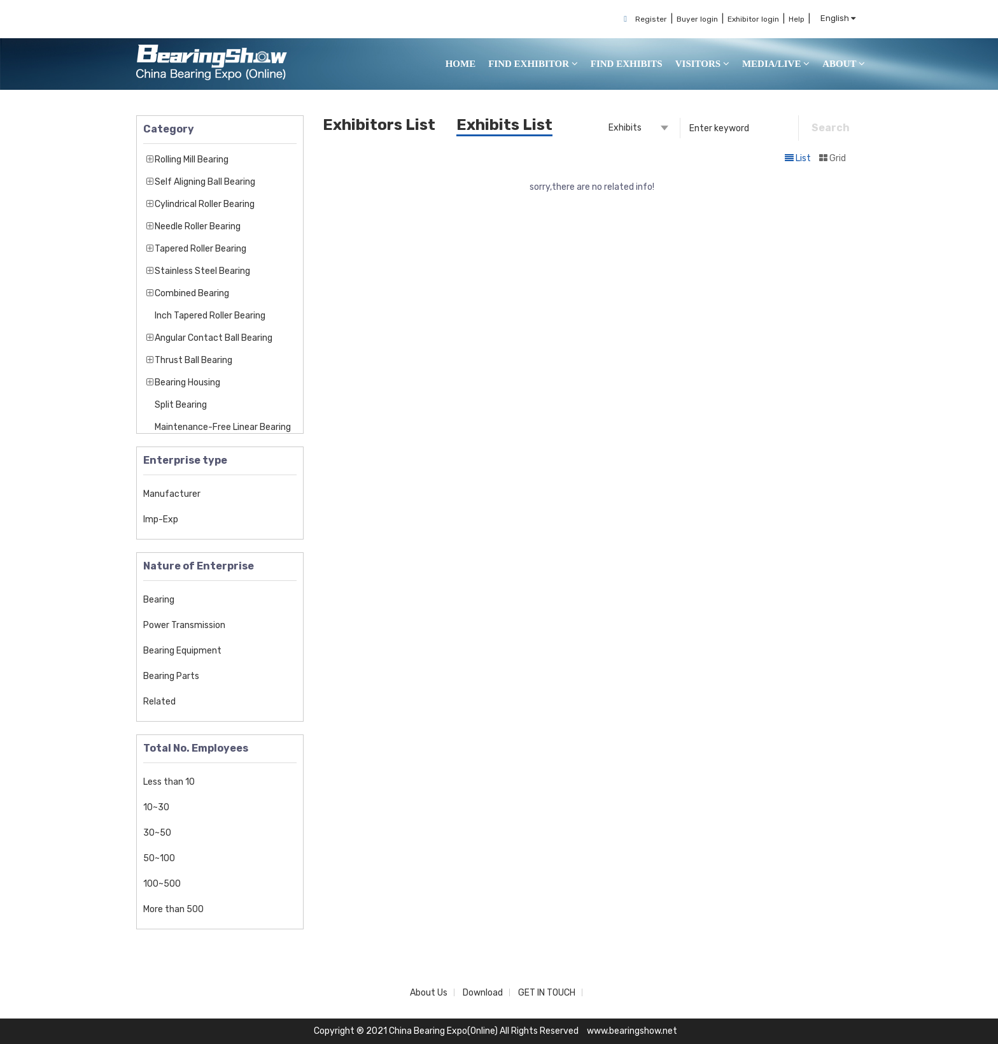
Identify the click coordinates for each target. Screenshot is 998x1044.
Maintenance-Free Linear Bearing (223, 427)
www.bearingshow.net (632, 1031)
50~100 (159, 858)
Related (159, 701)
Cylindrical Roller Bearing (205, 204)
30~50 (157, 832)
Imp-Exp (160, 519)
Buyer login (697, 19)
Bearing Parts (171, 676)
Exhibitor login (753, 19)
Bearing (158, 599)
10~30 (156, 807)
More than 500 (173, 909)
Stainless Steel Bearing (202, 271)
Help (797, 19)
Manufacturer (171, 494)
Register (651, 19)
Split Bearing (181, 404)
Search (831, 128)
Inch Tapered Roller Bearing (210, 315)
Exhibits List (504, 125)
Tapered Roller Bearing (200, 248)
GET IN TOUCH (546, 992)
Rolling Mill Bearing (191, 159)
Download (483, 992)
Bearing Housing (187, 382)
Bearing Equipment (182, 650)
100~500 (162, 883)
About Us (428, 992)
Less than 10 (169, 781)
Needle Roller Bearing (198, 226)
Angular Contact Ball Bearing (213, 338)
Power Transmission (184, 625)
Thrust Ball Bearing (193, 360)
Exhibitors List (379, 125)
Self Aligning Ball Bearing (205, 181)
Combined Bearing (192, 293)
